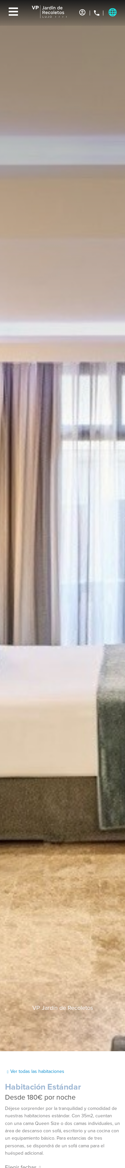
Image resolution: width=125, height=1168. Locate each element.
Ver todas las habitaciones (37, 1071)
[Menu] (13, 11)
